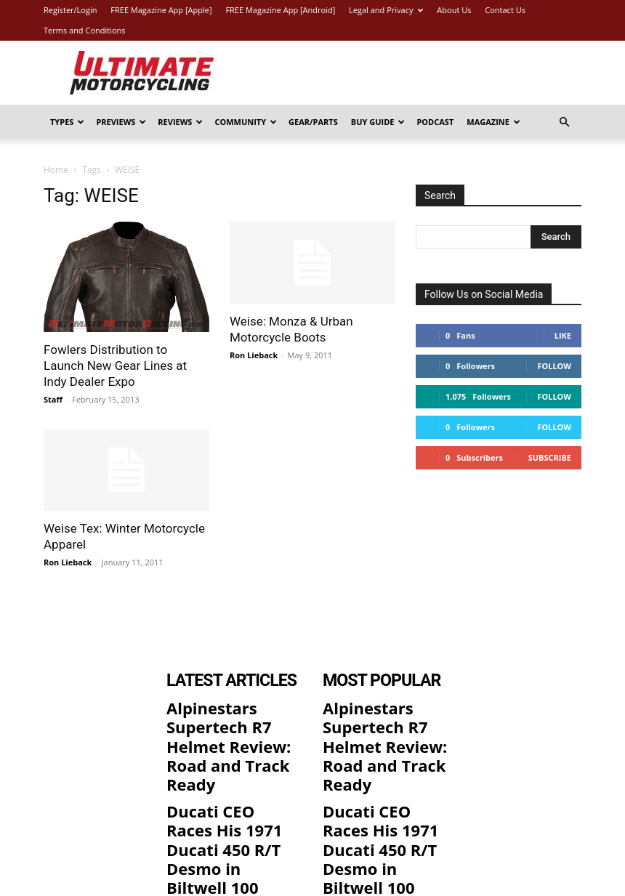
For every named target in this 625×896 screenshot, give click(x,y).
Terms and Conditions (85, 30)
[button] (564, 122)
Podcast (434, 121)
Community (245, 121)
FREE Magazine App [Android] (280, 9)
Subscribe (549, 457)
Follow (554, 365)
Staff (53, 399)
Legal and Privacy (386, 9)
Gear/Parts (313, 121)
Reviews (180, 121)
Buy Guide (378, 121)
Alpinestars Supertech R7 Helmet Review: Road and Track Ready (230, 716)
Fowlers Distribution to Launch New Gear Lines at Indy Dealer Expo (115, 365)
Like (563, 335)
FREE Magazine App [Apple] (160, 9)
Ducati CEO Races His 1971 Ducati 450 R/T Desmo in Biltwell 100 (228, 765)
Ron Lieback (254, 355)
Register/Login (70, 9)
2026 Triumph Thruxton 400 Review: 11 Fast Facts (228, 814)
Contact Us (505, 9)
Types (67, 121)
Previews (121, 121)
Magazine (493, 121)
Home (56, 170)
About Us (454, 9)
